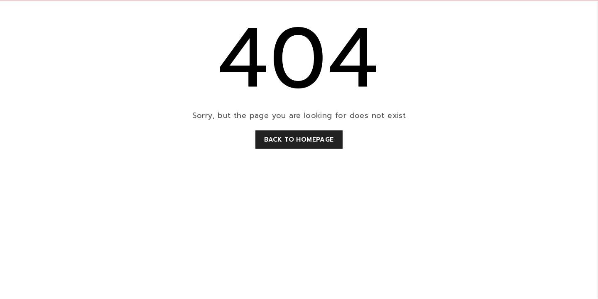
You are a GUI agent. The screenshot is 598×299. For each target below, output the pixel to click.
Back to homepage (298, 139)
